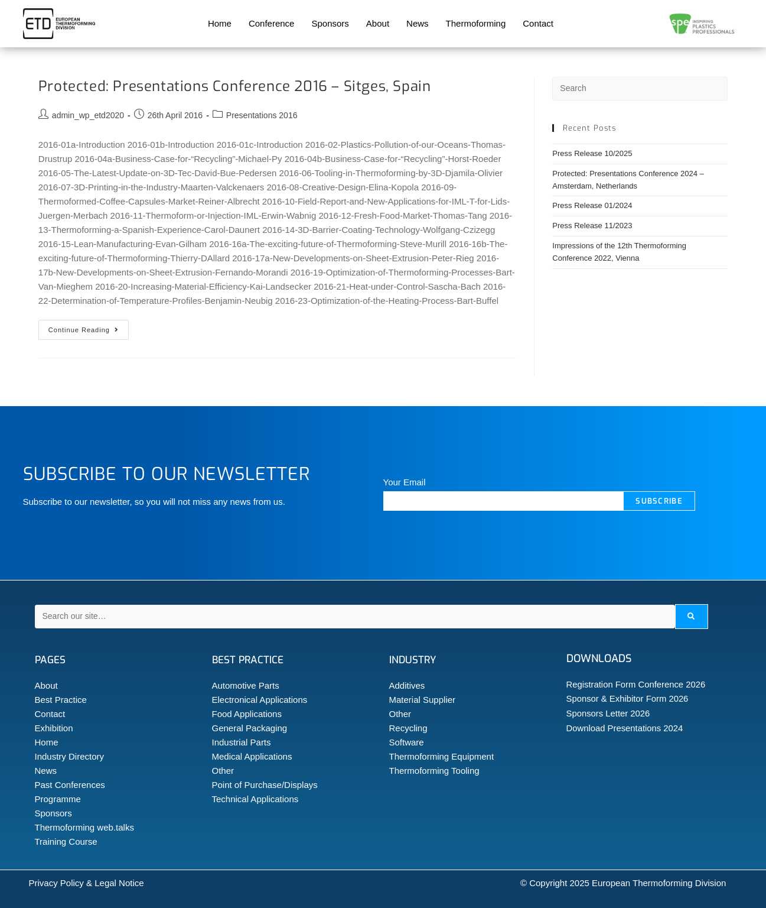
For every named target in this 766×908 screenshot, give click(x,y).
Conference (272, 23)
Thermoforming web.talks (84, 827)
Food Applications (247, 714)
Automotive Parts (245, 685)
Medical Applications (252, 756)
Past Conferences (70, 785)
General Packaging (250, 728)
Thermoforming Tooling (434, 771)
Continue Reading (88, 326)
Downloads (598, 658)
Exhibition (54, 728)
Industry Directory (70, 756)
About (377, 23)
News (417, 23)
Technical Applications (255, 799)
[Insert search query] (640, 88)
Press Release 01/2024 (592, 205)
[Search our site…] (355, 616)
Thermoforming (476, 23)
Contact (538, 23)
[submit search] (691, 616)
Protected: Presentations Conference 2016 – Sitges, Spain (234, 86)
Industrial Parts (241, 742)
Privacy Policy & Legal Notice (86, 883)
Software (406, 742)
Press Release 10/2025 (592, 153)
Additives (407, 685)
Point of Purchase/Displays (265, 785)
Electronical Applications (260, 700)
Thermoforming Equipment (441, 756)
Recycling (408, 728)
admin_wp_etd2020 (88, 115)
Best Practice (61, 700)
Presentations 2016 (262, 115)
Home (220, 23)
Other (223, 771)
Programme (58, 799)
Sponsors (329, 23)
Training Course (66, 841)
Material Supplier (422, 700)
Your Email (404, 482)
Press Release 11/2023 (592, 225)
